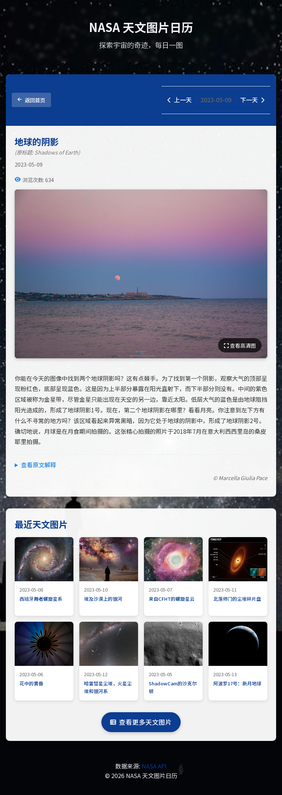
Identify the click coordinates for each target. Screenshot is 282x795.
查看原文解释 (38, 464)
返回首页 (31, 100)
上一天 (179, 99)
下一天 (252, 99)
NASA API (154, 766)
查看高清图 (240, 345)
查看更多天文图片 (141, 722)
